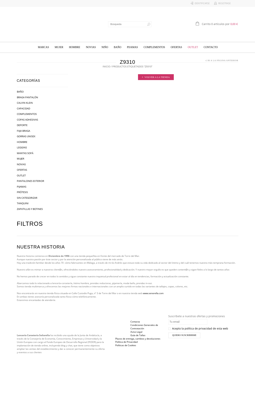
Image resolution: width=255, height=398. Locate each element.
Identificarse (202, 3)
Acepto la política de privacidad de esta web (198, 328)
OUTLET (193, 47)
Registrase (224, 3)
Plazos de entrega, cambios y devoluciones (137, 338)
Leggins (22, 147)
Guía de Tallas (137, 335)
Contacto (211, 47)
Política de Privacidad (126, 341)
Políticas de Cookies (125, 345)
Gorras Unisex (26, 136)
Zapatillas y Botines (30, 209)
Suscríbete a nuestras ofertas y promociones (196, 316)
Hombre (74, 47)
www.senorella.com (153, 293)
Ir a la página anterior (222, 60)
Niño (104, 47)
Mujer (59, 47)
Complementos (154, 47)
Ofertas (176, 47)
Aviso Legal (136, 331)
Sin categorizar (27, 197)
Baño (117, 47)
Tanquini (23, 203)
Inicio (106, 66)
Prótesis (22, 192)
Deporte (22, 125)
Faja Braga (23, 130)
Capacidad (23, 108)
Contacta (135, 321)
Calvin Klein (25, 102)
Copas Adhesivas (27, 119)
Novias (91, 47)
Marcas (43, 47)
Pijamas (132, 47)
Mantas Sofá (25, 153)
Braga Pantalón (27, 97)
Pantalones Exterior (30, 181)
